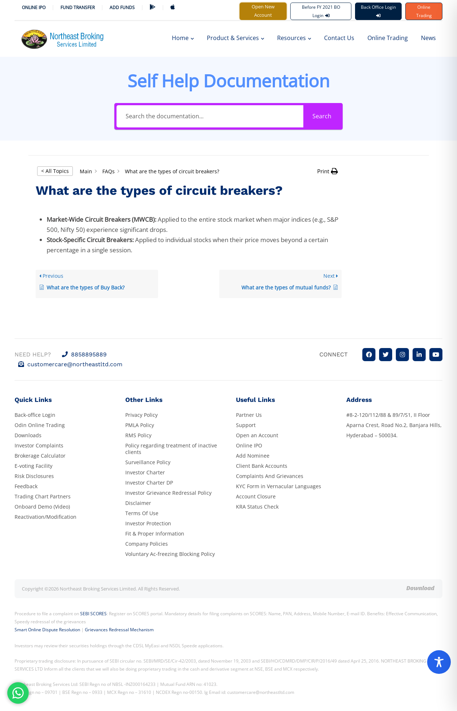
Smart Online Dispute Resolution (47, 630)
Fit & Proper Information (154, 533)
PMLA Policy (139, 425)
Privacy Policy (141, 414)
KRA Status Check (257, 506)
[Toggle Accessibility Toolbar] (439, 662)
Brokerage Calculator (40, 455)
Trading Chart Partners (43, 496)
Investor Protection (148, 523)
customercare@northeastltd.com (70, 364)
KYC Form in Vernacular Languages (278, 486)
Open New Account (263, 10)
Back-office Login (35, 414)
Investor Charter (145, 472)
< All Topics (55, 170)
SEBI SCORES (93, 614)
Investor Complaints (39, 445)
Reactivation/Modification (45, 516)
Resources (294, 38)
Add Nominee (252, 455)
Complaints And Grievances (269, 476)
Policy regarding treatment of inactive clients (171, 448)
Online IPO (34, 7)
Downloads (28, 435)
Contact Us (339, 38)
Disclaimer (138, 502)
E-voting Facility (33, 465)
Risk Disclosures (34, 476)
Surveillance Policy (147, 462)
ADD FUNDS (122, 7)
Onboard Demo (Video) (42, 506)
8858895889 (84, 354)
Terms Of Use (141, 513)
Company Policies (146, 543)
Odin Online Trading (40, 425)
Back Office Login (378, 10)
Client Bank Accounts (261, 465)
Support (246, 425)
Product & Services (235, 38)
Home (183, 38)
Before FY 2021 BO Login (321, 11)
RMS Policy (138, 435)
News (428, 38)
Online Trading (424, 11)
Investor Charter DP (149, 482)
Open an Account (257, 435)
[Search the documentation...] (210, 116)
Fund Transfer (77, 7)
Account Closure (256, 496)
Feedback (26, 486)
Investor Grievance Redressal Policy (168, 492)
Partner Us (249, 414)
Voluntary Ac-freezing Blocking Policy (170, 553)
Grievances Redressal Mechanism (119, 630)
